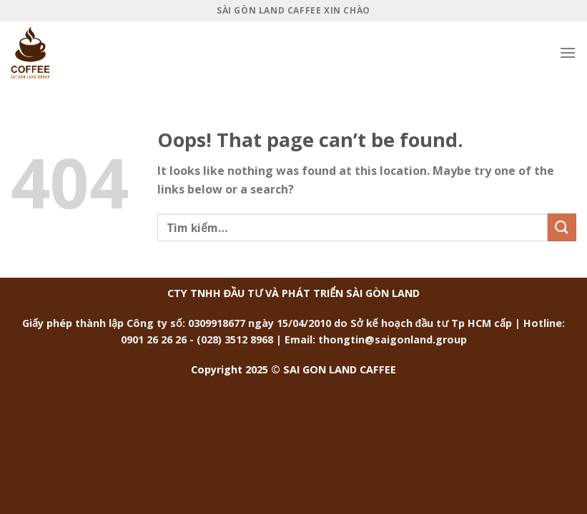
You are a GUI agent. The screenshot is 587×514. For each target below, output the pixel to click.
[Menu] (567, 52)
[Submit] (562, 227)
